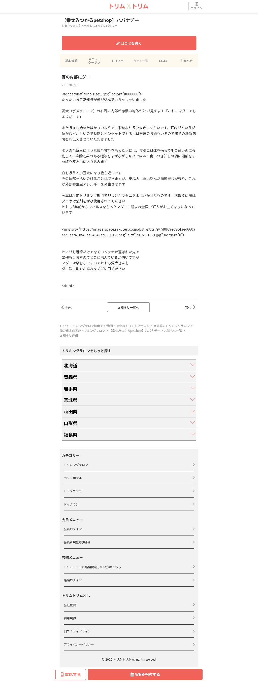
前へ (69, 307)
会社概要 (70, 605)
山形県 (70, 423)
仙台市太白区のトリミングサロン (82, 330)
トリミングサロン (76, 464)
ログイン (196, 6)
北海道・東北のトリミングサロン (126, 326)
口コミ (163, 60)
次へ (188, 307)
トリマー (117, 60)
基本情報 (71, 60)
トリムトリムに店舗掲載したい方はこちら (92, 567)
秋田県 (70, 411)
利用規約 (70, 618)
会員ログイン (73, 529)
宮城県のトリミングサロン (171, 326)
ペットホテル (73, 478)
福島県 (70, 434)
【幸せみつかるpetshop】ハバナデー (134, 330)
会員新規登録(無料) (77, 542)
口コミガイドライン (77, 631)
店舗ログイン (73, 580)
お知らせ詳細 (69, 335)
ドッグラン (71, 504)
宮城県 (70, 400)
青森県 (70, 377)
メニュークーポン (94, 60)
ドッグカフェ (73, 491)
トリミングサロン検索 (85, 326)
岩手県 (70, 388)
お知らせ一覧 (173, 330)
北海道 (70, 365)
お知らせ (187, 60)
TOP (63, 326)
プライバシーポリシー (79, 644)
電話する (71, 674)
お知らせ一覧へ (128, 307)
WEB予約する (145, 674)
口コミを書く (129, 43)
